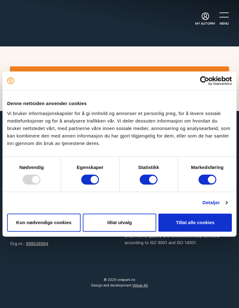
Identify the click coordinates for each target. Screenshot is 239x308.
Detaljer (211, 202)
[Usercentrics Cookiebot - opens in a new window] (204, 80)
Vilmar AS (140, 285)
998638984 (37, 243)
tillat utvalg (119, 222)
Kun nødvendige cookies (44, 222)
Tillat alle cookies (195, 222)
